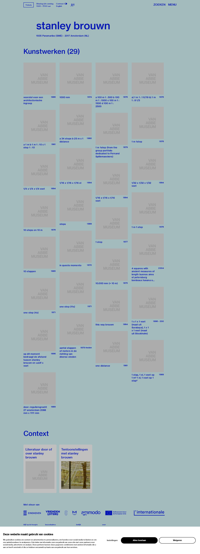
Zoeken (159, 4)
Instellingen (112, 540)
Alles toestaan (139, 540)
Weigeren (177, 540)
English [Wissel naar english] (59, 6)
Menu (172, 4)
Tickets (28, 5)
